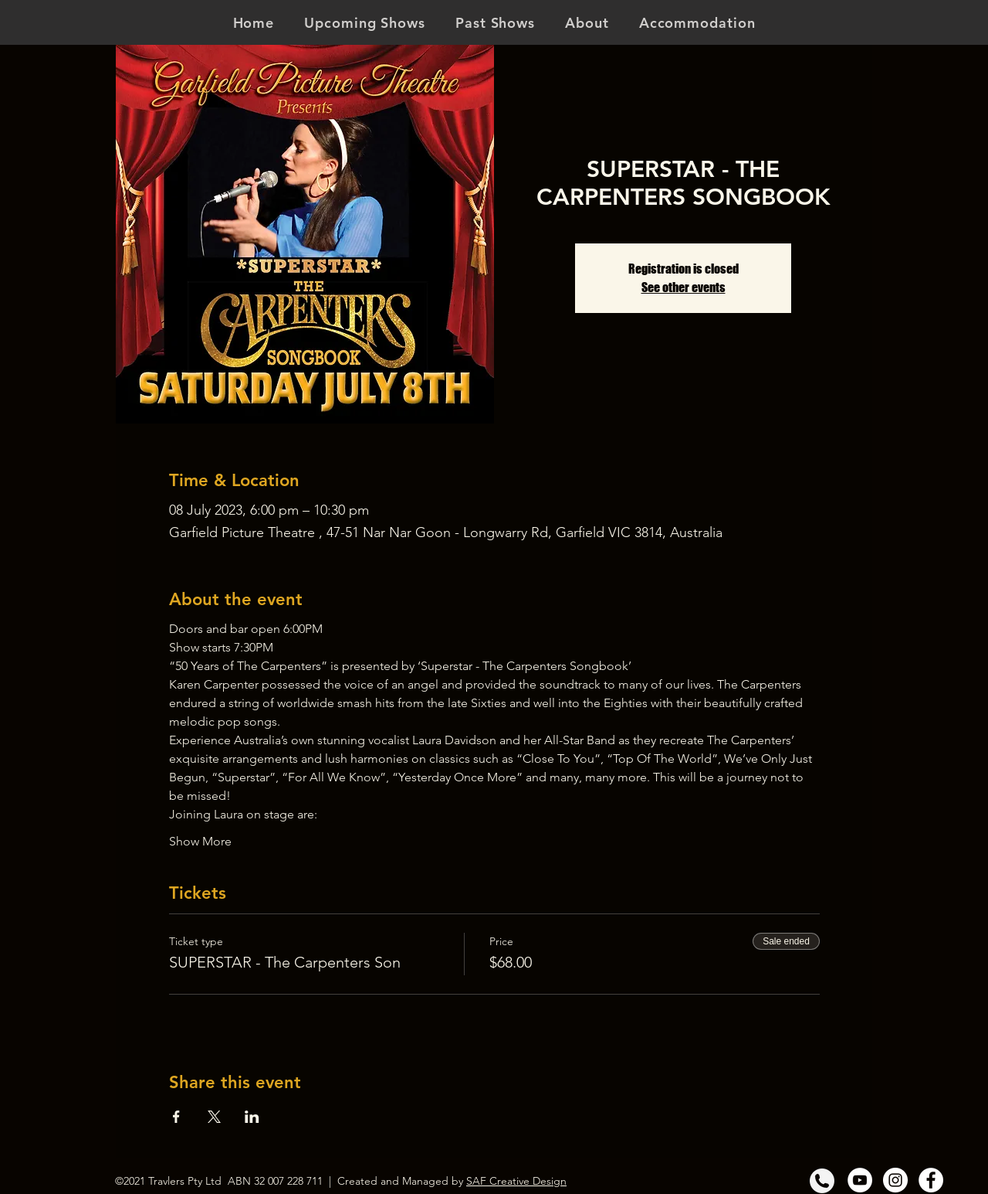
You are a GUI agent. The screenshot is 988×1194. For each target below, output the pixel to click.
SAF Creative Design (516, 1181)
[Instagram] (895, 1180)
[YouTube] (860, 1180)
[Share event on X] (214, 1117)
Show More (200, 841)
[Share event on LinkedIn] (252, 1117)
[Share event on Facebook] (176, 1117)
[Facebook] (931, 1180)
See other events (683, 287)
